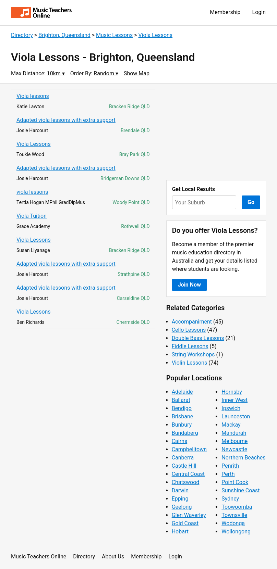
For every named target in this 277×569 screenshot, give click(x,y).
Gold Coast (185, 523)
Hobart (180, 531)
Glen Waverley (189, 515)
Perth (227, 474)
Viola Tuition (31, 216)
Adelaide (182, 392)
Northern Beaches (243, 457)
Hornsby (231, 392)
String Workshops (193, 354)
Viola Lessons (155, 35)
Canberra (183, 457)
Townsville (234, 515)
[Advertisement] (216, 132)
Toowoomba (236, 507)
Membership (225, 12)
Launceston (235, 416)
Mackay (230, 424)
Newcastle (234, 449)
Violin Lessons (189, 362)
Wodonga (233, 523)
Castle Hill (184, 466)
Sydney (230, 498)
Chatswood (186, 482)
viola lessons (32, 192)
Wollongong (236, 531)
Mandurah (233, 433)
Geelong (182, 507)
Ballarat (181, 400)
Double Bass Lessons (198, 338)
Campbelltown (189, 449)
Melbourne (234, 441)
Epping (180, 498)
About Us (113, 556)
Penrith (230, 466)
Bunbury (182, 424)
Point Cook (234, 482)
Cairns (180, 441)
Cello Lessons (189, 330)
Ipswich (230, 408)
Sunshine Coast (240, 490)
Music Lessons (114, 35)
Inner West (234, 400)
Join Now (189, 284)
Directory (22, 35)
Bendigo (182, 408)
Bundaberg (185, 433)
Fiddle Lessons (190, 346)
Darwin (180, 490)
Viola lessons (32, 96)
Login (259, 12)
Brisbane (182, 416)
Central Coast (188, 474)
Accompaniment (192, 321)
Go (251, 202)
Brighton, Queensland (64, 35)
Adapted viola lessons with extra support (66, 120)
